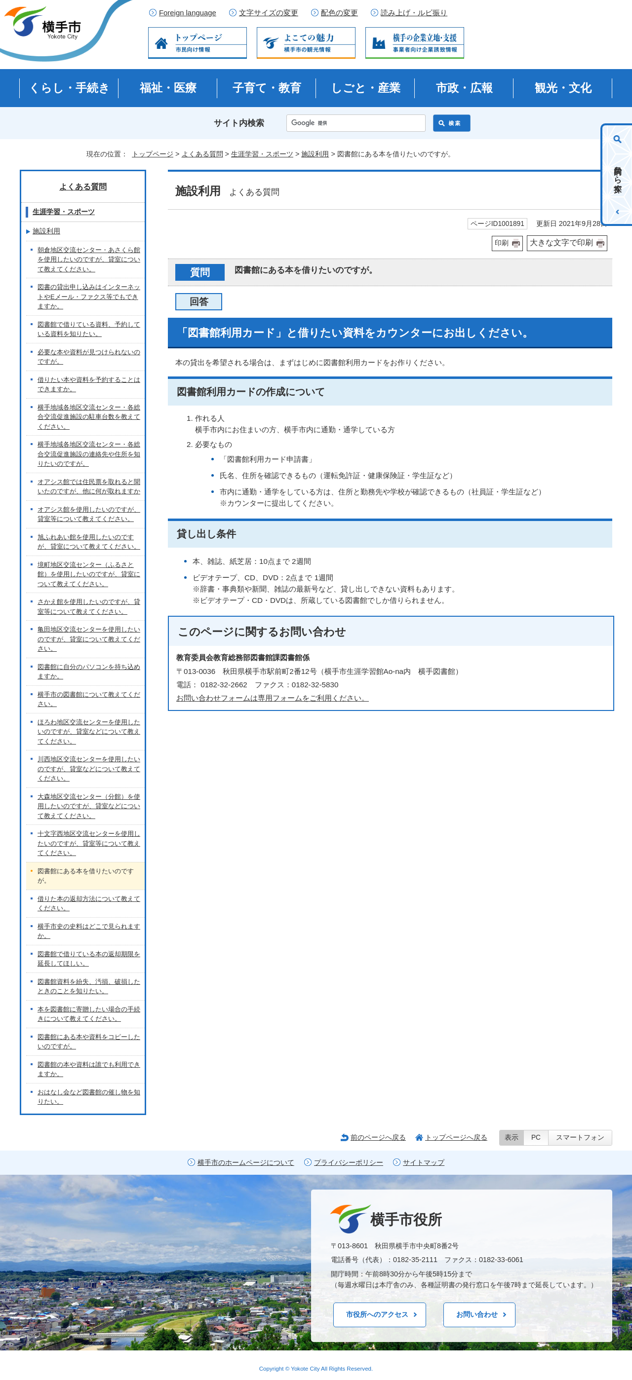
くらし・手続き (69, 87)
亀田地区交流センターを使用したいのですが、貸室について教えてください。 (89, 639)
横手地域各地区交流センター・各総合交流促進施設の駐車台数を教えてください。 (89, 417)
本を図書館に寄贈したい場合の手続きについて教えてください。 (89, 1014)
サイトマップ (423, 1162)
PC (536, 1137)
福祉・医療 (168, 87)
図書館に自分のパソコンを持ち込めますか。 (89, 671)
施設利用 (315, 154)
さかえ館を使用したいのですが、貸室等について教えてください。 (89, 606)
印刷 (502, 243)
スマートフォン (580, 1137)
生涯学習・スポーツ (262, 154)
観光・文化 (563, 87)
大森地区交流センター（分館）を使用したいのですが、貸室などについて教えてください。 (89, 806)
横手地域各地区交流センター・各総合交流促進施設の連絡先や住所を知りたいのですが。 (89, 454)
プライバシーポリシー (348, 1162)
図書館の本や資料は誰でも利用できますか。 (89, 1069)
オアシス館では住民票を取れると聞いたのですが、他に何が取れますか (89, 486)
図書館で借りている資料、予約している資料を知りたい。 (89, 329)
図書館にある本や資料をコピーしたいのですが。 (89, 1041)
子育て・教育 (267, 87)
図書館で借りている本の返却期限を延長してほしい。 (89, 959)
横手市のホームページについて (246, 1162)
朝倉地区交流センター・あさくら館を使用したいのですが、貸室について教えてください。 (89, 259)
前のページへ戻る (378, 1137)
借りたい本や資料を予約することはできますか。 (89, 384)
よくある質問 (202, 154)
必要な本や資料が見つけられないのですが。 (89, 357)
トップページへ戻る (456, 1137)
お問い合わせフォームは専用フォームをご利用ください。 (272, 698)
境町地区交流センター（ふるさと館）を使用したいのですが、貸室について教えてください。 (89, 574)
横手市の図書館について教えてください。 (89, 699)
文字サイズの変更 (268, 13)
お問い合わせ (477, 1314)
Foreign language (187, 13)
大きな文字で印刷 (561, 242)
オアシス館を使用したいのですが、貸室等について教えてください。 (89, 514)
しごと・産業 (365, 87)
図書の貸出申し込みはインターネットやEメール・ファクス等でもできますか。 (89, 296)
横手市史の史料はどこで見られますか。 (89, 931)
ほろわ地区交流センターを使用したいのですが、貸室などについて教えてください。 (89, 731)
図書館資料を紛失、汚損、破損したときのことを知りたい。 (89, 986)
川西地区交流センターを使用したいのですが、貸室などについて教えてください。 (89, 768)
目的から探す (618, 174)
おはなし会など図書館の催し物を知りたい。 (89, 1097)
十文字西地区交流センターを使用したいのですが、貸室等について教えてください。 (89, 843)
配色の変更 (339, 13)
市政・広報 (464, 87)
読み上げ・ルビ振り (414, 13)
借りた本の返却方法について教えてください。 (89, 903)
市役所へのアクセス (377, 1314)
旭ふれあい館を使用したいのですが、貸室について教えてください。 (89, 542)
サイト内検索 (239, 123)
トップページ (152, 154)
